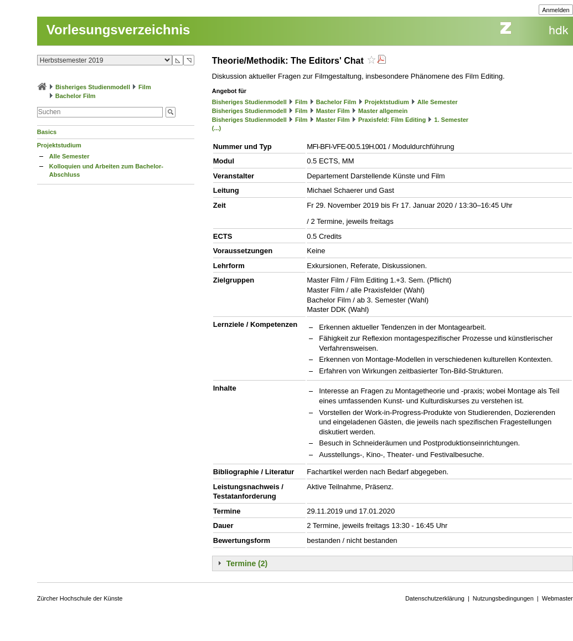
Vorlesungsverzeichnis (118, 29)
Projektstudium (59, 145)
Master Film (333, 110)
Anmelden (556, 10)
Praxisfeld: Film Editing (392, 119)
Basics (46, 132)
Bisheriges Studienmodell (92, 87)
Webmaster (557, 598)
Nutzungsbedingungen (503, 598)
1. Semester (451, 119)
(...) (216, 128)
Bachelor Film (75, 96)
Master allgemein (382, 110)
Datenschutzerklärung (434, 598)
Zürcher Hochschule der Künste (80, 598)
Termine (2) (246, 563)
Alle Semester (69, 156)
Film (144, 87)
